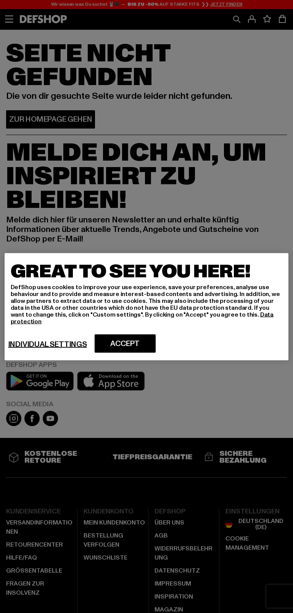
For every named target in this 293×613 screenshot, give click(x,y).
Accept (125, 343)
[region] (147, 306)
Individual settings (47, 344)
